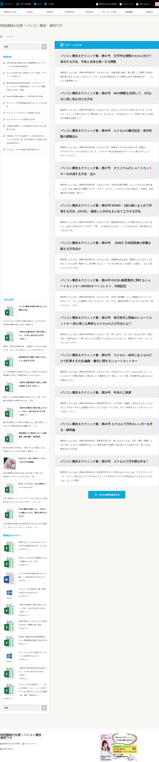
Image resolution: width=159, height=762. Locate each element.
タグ (39, 4)
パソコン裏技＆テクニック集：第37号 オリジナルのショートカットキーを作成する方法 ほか (106, 171)
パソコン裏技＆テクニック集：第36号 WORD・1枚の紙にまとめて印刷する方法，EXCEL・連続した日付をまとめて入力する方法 (106, 208)
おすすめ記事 (25, 4)
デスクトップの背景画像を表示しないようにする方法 (26, 105)
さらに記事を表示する (106, 495)
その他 (50, 4)
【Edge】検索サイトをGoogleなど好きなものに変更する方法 (26, 127)
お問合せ (149, 12)
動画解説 (129, 12)
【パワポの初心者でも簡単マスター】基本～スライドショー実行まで (26, 74)
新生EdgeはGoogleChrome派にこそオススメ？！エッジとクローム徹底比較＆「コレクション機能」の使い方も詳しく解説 (26, 86)
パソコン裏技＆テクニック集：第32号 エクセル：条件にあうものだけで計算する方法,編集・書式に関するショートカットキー (106, 358)
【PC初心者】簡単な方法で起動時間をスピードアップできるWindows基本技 (26, 64)
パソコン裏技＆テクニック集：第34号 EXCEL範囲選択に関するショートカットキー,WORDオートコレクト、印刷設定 (105, 283)
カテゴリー (8, 4)
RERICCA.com (10, 12)
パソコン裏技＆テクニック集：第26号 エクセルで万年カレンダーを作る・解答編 (106, 427)
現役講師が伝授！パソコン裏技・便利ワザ (31, 25)
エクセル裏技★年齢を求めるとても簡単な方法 (33, 308)
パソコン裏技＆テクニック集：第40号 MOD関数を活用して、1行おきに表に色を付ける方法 (105, 96)
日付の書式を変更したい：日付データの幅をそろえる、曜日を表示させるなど (33, 512)
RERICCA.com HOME (107, 4)
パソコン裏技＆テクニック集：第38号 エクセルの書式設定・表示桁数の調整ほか (106, 133)
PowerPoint (69, 12)
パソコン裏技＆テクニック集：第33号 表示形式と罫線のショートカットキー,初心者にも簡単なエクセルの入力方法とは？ (106, 320)
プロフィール (128, 4)
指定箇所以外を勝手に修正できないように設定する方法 (33, 359)
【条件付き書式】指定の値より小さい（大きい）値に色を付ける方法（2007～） (33, 411)
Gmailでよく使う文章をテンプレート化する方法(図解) (32, 460)
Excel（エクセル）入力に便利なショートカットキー (32, 485)
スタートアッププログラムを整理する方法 (23, 113)
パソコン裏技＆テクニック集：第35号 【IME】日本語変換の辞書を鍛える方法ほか (105, 245)
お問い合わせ (144, 4)
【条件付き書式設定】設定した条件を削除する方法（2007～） (33, 384)
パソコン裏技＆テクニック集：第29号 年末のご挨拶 (95, 392)
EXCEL (30, 12)
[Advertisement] (25, 201)
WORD (50, 12)
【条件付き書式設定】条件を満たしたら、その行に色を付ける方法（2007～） (33, 335)
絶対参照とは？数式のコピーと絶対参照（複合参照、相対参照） (33, 435)
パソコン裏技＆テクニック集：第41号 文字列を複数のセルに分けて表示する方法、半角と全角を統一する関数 (106, 58)
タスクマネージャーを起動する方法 (20, 119)
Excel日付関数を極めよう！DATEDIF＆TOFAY (24, 96)
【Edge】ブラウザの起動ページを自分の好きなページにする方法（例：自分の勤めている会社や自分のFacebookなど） (26, 139)
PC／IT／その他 (109, 12)
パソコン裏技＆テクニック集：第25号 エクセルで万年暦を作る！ (104, 461)
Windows (89, 12)
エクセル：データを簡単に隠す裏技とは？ (23, 149)
